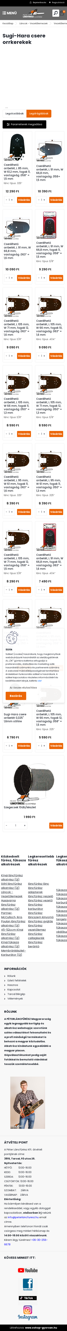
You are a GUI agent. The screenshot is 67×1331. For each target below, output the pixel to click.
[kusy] (9, 200)
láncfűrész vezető (40, 900)
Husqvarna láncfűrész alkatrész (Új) (10, 904)
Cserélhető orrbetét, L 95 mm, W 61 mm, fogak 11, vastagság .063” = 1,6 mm (16, 484)
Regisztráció (58, 2)
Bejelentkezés (39, 2)
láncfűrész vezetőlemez (37, 928)
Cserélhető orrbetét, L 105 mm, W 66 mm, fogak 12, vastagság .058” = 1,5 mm (49, 718)
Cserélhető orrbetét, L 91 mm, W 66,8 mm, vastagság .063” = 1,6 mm (17, 251)
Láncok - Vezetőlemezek (33, 23)
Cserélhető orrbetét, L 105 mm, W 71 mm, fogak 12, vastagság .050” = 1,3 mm (49, 406)
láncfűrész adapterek (35, 890)
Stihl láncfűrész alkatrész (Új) (11, 886)
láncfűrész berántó (35, 944)
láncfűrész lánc (38, 884)
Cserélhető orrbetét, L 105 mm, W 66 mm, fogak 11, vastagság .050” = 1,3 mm (17, 406)
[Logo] (33, 13)
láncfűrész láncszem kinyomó (41, 915)
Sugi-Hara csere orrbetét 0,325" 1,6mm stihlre (15, 718)
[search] (55, 13)
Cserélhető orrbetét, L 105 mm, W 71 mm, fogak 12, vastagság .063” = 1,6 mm (16, 328)
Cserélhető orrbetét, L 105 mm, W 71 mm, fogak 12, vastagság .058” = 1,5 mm (17, 562)
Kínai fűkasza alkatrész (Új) (10, 944)
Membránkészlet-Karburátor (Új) (13, 953)
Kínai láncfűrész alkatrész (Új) (12, 877)
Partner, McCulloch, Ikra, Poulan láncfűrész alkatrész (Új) (13, 919)
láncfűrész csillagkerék (36, 936)
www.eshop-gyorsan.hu (41, 1327)
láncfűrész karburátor (35, 907)
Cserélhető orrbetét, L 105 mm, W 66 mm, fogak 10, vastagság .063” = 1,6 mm (49, 328)
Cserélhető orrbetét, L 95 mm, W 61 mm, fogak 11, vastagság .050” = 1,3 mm (49, 484)
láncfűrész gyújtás (40, 921)
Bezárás (16, 696)
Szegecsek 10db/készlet (20, 807)
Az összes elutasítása (23, 687)
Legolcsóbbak (15, 113)
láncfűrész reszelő (40, 896)
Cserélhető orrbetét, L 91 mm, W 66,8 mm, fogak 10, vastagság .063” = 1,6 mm (49, 562)
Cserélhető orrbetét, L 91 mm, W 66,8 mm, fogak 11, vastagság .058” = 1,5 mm (49, 250)
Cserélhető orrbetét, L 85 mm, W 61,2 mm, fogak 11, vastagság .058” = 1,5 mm (17, 172)
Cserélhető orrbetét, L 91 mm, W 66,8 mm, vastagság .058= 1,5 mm (49, 173)
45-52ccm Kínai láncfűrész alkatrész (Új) (12, 934)
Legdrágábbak (38, 113)
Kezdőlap (8, 23)
